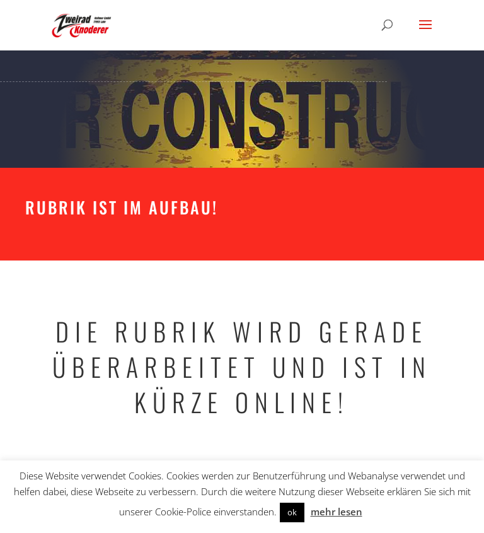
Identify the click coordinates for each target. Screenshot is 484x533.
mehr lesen (336, 511)
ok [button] (292, 512)
